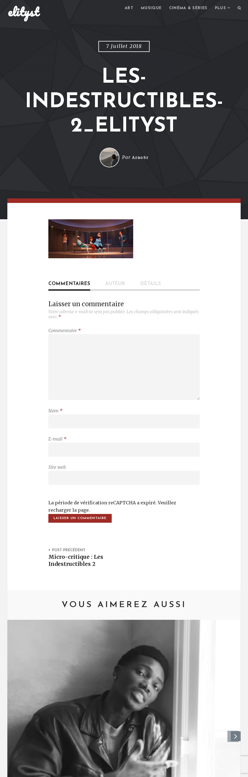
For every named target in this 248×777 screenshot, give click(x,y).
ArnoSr (140, 158)
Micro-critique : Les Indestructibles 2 (77, 571)
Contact (54, 770)
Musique (145, 8)
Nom (55, 416)
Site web (57, 475)
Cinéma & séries (184, 8)
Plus (219, 8)
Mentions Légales (90, 770)
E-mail (57, 446)
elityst (23, 12)
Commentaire (64, 331)
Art (122, 8)
